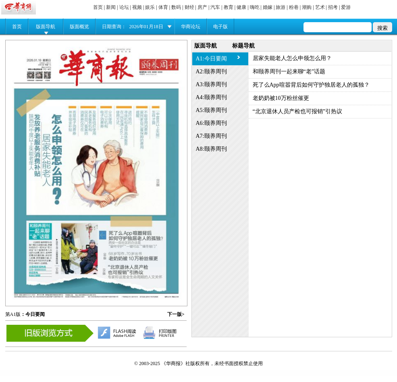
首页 (98, 7)
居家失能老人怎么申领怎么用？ (292, 58)
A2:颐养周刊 (211, 72)
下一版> (176, 314)
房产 (202, 7)
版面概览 (79, 26)
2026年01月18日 (146, 26)
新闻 (111, 7)
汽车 (215, 7)
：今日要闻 (33, 314)
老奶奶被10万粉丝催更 (281, 98)
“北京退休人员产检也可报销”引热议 (297, 111)
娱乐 (150, 7)
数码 (176, 7)
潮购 (307, 7)
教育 (228, 7)
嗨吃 (255, 7)
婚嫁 (267, 7)
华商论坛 (190, 26)
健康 (241, 7)
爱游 (346, 7)
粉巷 (294, 7)
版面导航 (45, 26)
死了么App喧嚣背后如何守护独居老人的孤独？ (311, 85)
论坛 (124, 7)
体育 (163, 7)
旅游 (280, 7)
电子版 (220, 26)
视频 (137, 7)
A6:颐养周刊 (211, 123)
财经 (189, 7)
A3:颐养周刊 (211, 84)
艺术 (320, 7)
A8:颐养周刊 (211, 149)
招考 (333, 7)
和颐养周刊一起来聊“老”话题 (289, 72)
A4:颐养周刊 (211, 97)
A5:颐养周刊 (211, 110)
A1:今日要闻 (211, 59)
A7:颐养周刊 (211, 136)
